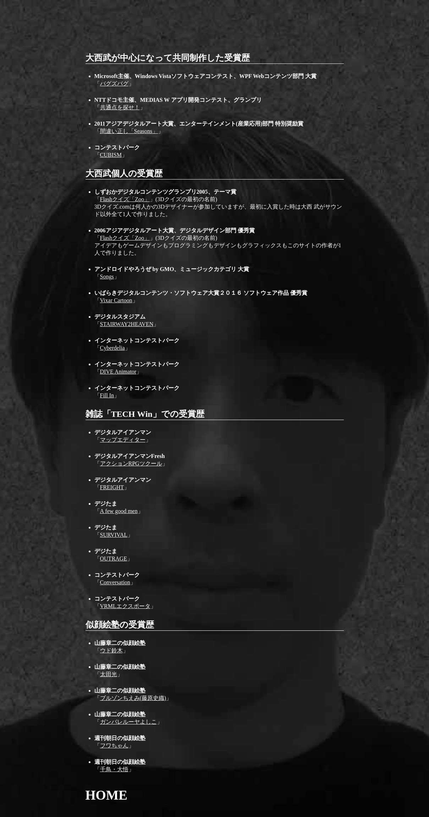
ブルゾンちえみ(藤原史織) (133, 698)
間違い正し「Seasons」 (129, 131)
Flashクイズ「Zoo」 (125, 199)
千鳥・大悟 (114, 769)
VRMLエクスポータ (125, 606)
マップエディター (122, 440)
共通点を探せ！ (120, 107)
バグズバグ (114, 84)
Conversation (115, 582)
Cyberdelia (112, 348)
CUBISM (111, 155)
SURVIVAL (114, 535)
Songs (107, 277)
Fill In (107, 395)
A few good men (119, 511)
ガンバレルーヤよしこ (128, 722)
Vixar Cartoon (116, 300)
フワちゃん (114, 746)
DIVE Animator (118, 372)
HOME (107, 795)
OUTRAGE (113, 559)
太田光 (108, 674)
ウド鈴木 (111, 650)
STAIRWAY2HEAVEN (127, 324)
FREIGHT (112, 487)
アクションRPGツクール (131, 463)
